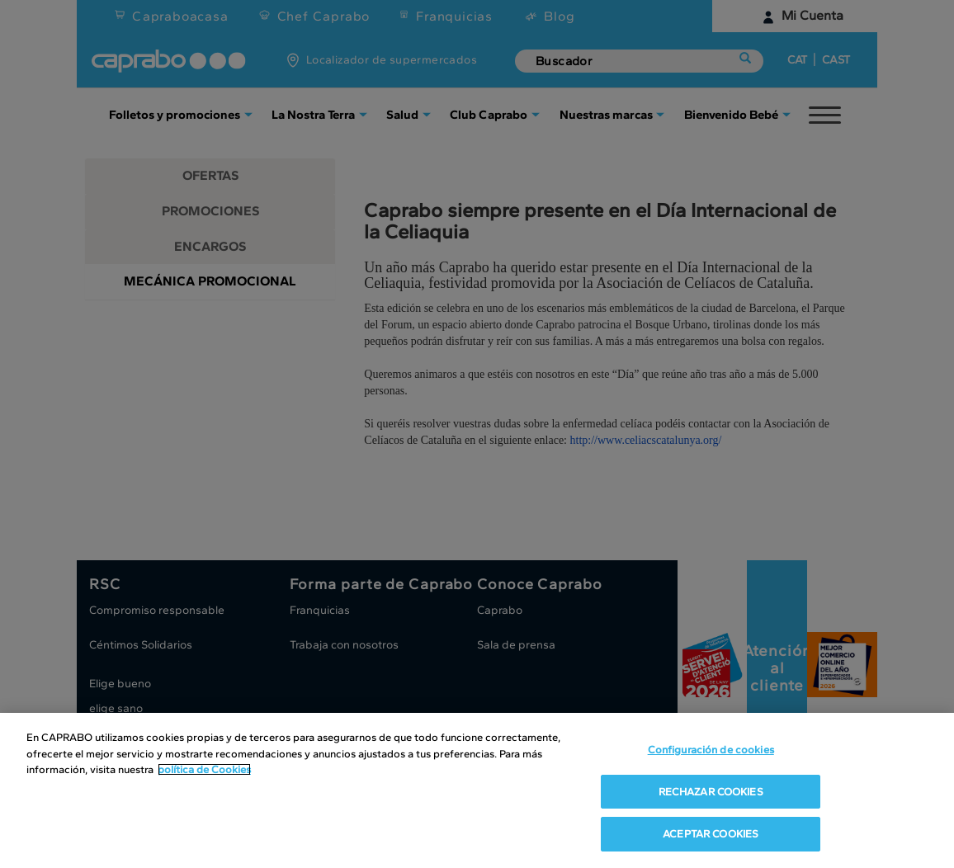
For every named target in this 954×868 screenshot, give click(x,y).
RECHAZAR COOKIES (711, 792)
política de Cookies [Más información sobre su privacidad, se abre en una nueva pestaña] (204, 771)
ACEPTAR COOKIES (710, 835)
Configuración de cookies (711, 751)
